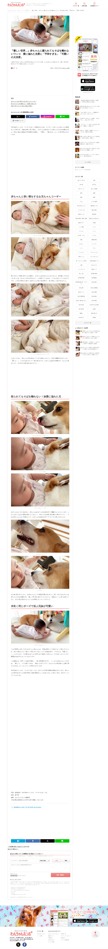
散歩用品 (94, 214)
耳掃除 (94, 317)
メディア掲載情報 (65, 940)
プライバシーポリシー (66, 935)
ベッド (94, 231)
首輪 (81, 239)
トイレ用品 (81, 227)
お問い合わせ (51, 940)
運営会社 (63, 937)
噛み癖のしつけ (94, 205)
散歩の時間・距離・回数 (81, 218)
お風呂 (94, 309)
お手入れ (94, 184)
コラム (81, 201)
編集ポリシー (51, 935)
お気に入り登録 (65, 68)
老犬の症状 (81, 304)
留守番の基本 (94, 273)
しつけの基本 (94, 201)
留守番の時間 (81, 277)
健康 (94, 193)
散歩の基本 (94, 210)
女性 (56, 860)
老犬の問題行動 (81, 296)
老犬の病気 (94, 300)
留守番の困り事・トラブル (81, 282)
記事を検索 (84, 5)
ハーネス (94, 235)
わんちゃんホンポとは (53, 933)
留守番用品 (94, 277)
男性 (66, 860)
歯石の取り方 (94, 313)
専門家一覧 (63, 933)
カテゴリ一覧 (76, 5)
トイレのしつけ (81, 210)
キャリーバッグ (94, 252)
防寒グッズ (94, 269)
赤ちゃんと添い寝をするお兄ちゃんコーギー (23, 101)
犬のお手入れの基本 (94, 304)
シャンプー (94, 244)
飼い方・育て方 (81, 180)
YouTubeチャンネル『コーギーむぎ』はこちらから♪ (28, 807)
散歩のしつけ (81, 214)
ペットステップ (81, 269)
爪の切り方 (81, 317)
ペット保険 (39, 935)
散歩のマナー (81, 222)
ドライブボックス (94, 256)
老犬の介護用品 (94, 287)
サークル (81, 231)
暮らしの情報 (94, 188)
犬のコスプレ (94, 265)
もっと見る (88, 162)
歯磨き (81, 313)
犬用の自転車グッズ (94, 260)
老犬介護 (81, 287)
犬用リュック (81, 256)
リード (81, 248)
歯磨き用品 (94, 239)
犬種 (94, 180)
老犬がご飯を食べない (81, 300)
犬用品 (94, 222)
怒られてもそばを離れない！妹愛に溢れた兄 (23, 103)
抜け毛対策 (81, 309)
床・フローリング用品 (81, 260)
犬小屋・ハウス (81, 235)
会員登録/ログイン (94, 5)
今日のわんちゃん (41, 933)
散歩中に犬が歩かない (94, 218)
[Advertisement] (25, 81)
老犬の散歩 (94, 296)
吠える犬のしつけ (81, 205)
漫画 (81, 197)
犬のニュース (81, 188)
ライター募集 (51, 942)
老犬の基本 (94, 282)
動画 (94, 197)
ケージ (94, 227)
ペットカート (81, 252)
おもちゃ (81, 244)
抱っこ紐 (81, 273)
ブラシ (94, 248)
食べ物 (81, 184)
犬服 (81, 265)
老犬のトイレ (81, 292)
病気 (81, 193)
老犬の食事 (94, 292)
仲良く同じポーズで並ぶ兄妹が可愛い (21, 106)
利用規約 (50, 937)
